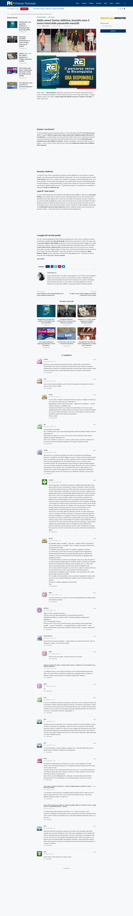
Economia (98, 3)
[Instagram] (122, 8)
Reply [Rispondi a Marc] (94, 592)
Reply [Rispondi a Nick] (94, 719)
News (77, 3)
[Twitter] (120, 8)
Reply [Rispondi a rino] (94, 852)
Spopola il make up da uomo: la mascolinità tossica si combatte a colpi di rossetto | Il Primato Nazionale (69, 665)
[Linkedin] (124, 8)
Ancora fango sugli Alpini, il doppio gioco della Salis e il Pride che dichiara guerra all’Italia (25, 72)
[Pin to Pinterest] (59, 266)
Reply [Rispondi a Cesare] (94, 359)
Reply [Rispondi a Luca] (94, 697)
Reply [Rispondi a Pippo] (94, 758)
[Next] (32, 8)
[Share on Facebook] (52, 266)
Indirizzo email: (113, 25)
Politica (91, 3)
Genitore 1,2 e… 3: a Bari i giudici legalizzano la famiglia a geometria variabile (87, 321)
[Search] (125, 3)
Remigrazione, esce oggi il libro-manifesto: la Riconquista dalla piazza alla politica (46, 321)
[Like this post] (48, 266)
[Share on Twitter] (55, 266)
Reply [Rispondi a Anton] (94, 394)
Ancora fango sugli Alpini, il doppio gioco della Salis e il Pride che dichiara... (46, 343)
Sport (111, 3)
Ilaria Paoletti (45, 26)
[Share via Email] (63, 266)
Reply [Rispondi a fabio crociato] (94, 636)
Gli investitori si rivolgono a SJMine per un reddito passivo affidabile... (49, 8)
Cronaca (84, 3)
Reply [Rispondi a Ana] (94, 379)
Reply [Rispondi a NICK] (94, 826)
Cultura (117, 3)
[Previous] (30, 8)
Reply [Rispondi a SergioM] (94, 608)
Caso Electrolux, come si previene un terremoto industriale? (26, 84)
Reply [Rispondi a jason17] (94, 480)
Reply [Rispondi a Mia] (94, 424)
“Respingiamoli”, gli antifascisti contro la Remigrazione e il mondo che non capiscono (87, 343)
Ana (45, 379)
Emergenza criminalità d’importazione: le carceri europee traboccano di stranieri (66, 321)
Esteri (105, 3)
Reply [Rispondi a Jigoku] (94, 450)
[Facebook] (118, 8)
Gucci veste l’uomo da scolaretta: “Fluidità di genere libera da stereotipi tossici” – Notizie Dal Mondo (68, 787)
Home (8, 14)
